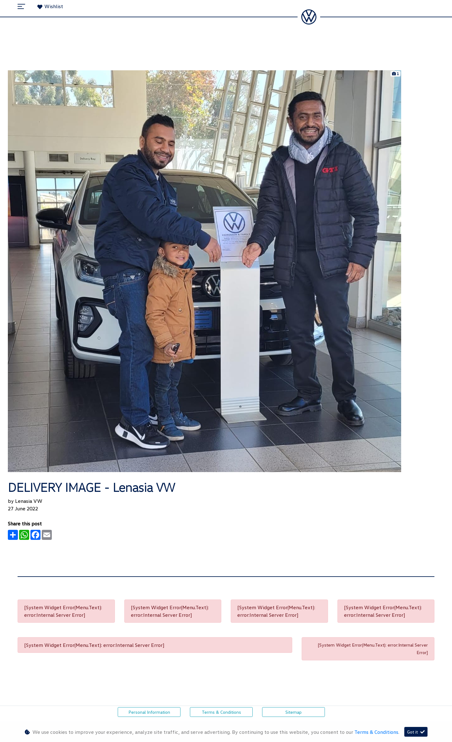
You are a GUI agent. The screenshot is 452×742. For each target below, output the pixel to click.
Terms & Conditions (221, 712)
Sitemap (293, 712)
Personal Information (149, 712)
